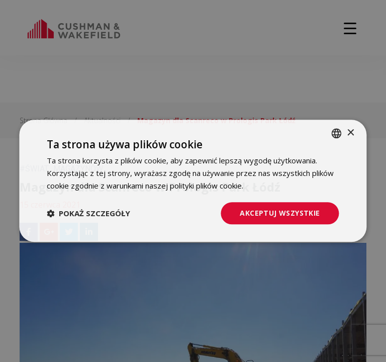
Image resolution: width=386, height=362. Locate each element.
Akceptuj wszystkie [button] (280, 213)
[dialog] (193, 181)
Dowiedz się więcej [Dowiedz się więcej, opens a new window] (278, 185)
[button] (88, 213)
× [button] (350, 133)
